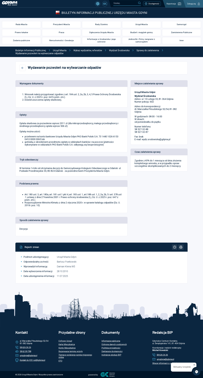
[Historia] (174, 247)
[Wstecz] (22, 68)
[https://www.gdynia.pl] (9, 3)
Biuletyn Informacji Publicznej (30, 50)
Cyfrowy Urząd (65, 341)
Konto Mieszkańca (67, 348)
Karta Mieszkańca (67, 344)
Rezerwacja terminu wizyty (71, 351)
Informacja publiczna (111, 341)
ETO (60, 361)
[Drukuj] (180, 247)
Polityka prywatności (111, 348)
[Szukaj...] (125, 3)
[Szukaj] (139, 3)
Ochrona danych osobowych (114, 344)
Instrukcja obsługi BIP (111, 355)
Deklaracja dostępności (112, 351)
